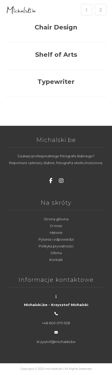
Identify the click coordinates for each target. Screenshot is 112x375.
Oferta (56, 253)
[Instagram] (61, 181)
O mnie (56, 226)
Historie (56, 232)
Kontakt (56, 260)
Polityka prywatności (56, 246)
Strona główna (56, 219)
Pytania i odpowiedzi (56, 239)
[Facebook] (51, 181)
